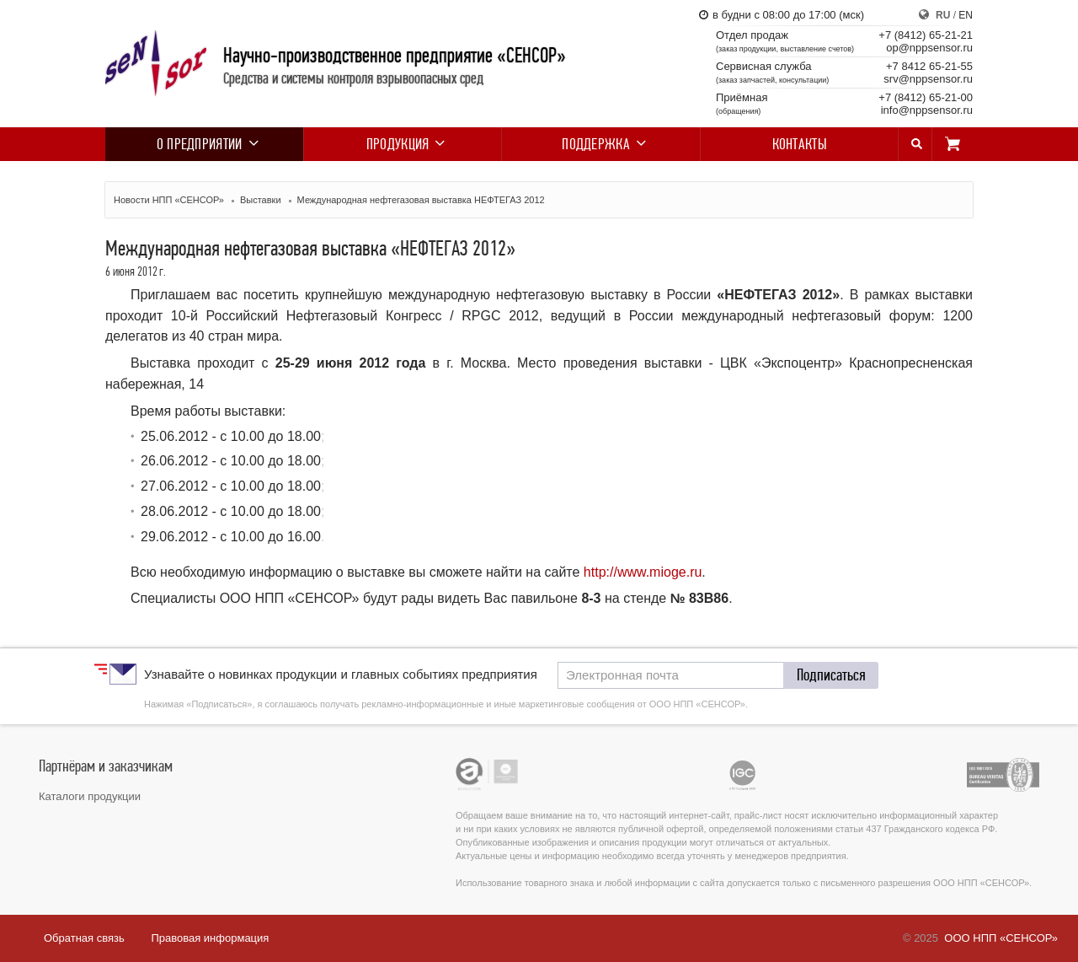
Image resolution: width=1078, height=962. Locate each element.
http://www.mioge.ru (643, 572)
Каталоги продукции (90, 796)
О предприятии (205, 144)
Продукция (403, 144)
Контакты (799, 144)
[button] (831, 675)
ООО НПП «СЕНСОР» (1001, 938)
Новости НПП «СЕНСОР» (169, 200)
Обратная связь (84, 938)
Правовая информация (210, 938)
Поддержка (601, 144)
